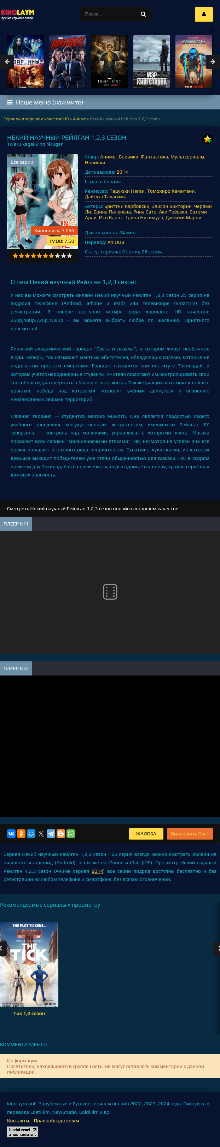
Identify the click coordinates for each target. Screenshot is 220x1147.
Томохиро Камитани (171, 191)
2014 (122, 172)
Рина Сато (144, 212)
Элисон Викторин (172, 206)
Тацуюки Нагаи (127, 191)
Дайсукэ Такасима (105, 196)
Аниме (108, 157)
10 (69, 256)
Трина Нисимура (144, 217)
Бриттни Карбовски (126, 206)
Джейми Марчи (183, 217)
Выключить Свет (190, 833)
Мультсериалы (187, 157)
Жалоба (146, 833)
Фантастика (154, 157)
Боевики (128, 157)
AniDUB (115, 242)
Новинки (95, 162)
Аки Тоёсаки (173, 212)
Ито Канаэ (110, 217)
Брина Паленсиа (112, 212)
